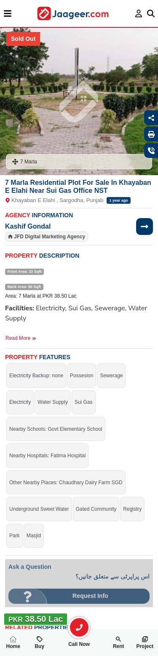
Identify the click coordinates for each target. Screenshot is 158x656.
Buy (39, 642)
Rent (118, 642)
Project (144, 642)
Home (13, 642)
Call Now (79, 641)
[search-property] (79, 627)
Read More (20, 338)
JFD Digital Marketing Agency (49, 237)
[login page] (139, 13)
